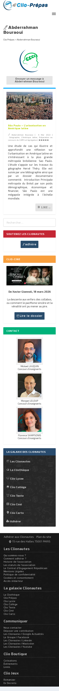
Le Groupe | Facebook (16, 637)
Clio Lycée (9, 601)
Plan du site (43, 536)
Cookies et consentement (19, 578)
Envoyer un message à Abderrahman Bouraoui (29, 80)
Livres (7, 667)
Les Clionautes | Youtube (18, 647)
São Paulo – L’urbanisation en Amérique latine (27, 127)
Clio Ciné (16, 504)
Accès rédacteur (13, 581)
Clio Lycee (16, 478)
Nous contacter (13, 628)
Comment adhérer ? (15, 559)
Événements (11, 664)
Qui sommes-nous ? (15, 555)
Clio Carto (17, 512)
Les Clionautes (20, 461)
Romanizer (9, 680)
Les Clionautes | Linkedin (18, 640)
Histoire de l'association (18, 562)
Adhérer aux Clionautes (19, 536)
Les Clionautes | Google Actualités (24, 634)
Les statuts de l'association (20, 565)
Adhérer (15, 521)
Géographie (14, 137)
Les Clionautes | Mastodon (19, 644)
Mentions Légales (14, 571)
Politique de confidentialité (20, 574)
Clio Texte (17, 495)
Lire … (46, 207)
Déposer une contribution (19, 631)
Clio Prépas (8, 39)
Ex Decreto (10, 683)
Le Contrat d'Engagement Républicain (26, 568)
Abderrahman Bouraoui (22, 135)
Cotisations (10, 661)
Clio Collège (18, 487)
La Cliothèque (19, 469)
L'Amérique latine (29, 137)
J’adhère (29, 244)
